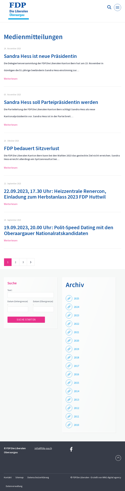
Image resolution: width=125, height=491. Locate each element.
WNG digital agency (111, 477)
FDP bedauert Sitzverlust (31, 148)
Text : (10, 290)
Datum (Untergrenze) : (17, 303)
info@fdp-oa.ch (43, 448)
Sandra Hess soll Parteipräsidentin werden (51, 102)
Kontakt (8, 477)
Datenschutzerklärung (38, 477)
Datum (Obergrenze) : (43, 303)
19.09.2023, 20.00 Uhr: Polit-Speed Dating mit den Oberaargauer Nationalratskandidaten (58, 230)
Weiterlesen (10, 78)
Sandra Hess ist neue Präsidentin (40, 56)
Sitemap (19, 477)
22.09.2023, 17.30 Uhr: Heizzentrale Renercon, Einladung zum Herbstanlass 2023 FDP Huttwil (55, 194)
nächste (30, 262)
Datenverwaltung (14, 486)
